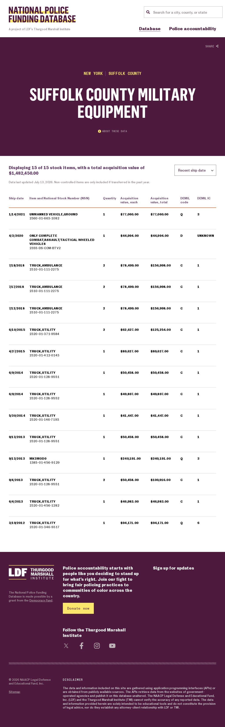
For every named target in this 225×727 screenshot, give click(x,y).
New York (93, 73)
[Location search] (187, 12)
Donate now (78, 608)
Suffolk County (125, 73)
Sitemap (14, 692)
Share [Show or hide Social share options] (211, 46)
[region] (112, 365)
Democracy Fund (40, 600)
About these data (112, 131)
